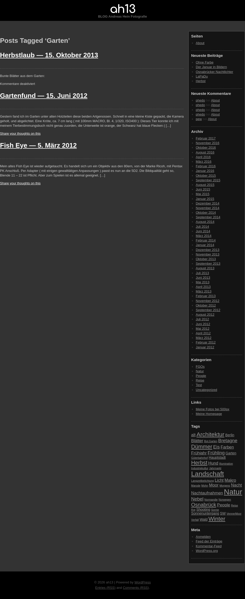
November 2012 (207, 301)
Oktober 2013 (206, 259)
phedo (200, 100)
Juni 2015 (203, 189)
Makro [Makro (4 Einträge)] (230, 480)
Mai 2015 (202, 194)
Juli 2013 (202, 273)
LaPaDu (202, 76)
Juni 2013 (203, 277)
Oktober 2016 (206, 147)
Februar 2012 (206, 342)
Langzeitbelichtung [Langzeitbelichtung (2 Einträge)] (202, 480)
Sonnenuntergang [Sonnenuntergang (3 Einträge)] (205, 513)
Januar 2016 (205, 171)
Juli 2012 (202, 319)
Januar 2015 (205, 199)
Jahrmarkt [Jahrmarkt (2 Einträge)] (215, 468)
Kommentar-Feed (209, 546)
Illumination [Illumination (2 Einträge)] (226, 463)
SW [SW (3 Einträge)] (223, 513)
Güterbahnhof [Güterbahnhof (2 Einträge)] (199, 457)
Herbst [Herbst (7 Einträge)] (199, 463)
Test (199, 385)
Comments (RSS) (136, 588)
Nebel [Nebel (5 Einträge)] (197, 499)
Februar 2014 (206, 240)
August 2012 (205, 314)
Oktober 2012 (206, 305)
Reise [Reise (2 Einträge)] (234, 505)
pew (199, 119)
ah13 (122, 9)
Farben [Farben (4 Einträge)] (227, 447)
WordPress (142, 582)
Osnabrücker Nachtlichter (214, 72)
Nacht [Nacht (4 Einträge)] (236, 485)
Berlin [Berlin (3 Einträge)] (229, 435)
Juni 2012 (203, 324)
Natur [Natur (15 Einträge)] (233, 492)
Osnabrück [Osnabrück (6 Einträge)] (203, 504)
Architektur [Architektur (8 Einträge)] (210, 434)
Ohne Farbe (204, 62)
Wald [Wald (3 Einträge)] (203, 519)
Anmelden (203, 537)
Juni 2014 (203, 231)
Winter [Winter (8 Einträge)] (217, 518)
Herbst (200, 81)
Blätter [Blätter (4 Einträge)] (197, 440)
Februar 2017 (206, 138)
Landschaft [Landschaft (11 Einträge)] (207, 474)
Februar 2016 (206, 166)
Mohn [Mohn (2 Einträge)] (204, 485)
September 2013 (208, 263)
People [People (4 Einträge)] (223, 505)
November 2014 (207, 208)
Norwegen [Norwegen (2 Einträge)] (225, 499)
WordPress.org (207, 551)
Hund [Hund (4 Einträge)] (213, 463)
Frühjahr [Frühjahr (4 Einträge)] (199, 453)
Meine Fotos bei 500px (212, 409)
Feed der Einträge (209, 541)
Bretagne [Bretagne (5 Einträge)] (227, 440)
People (201, 376)
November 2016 (207, 143)
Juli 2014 (202, 226)
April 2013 (203, 287)
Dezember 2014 (207, 203)
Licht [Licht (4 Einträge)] (219, 480)
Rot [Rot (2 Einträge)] (193, 509)
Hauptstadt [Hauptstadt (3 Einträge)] (217, 458)
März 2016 (203, 161)
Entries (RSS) (105, 588)
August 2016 (205, 152)
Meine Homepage (209, 414)
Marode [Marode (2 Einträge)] (195, 485)
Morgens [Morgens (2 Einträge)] (224, 485)
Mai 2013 (202, 282)
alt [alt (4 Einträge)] (193, 434)
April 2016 (203, 157)
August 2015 (205, 185)
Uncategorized (206, 390)
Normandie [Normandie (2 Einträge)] (211, 499)
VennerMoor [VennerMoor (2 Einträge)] (234, 513)
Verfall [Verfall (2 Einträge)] (195, 519)
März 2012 (203, 338)
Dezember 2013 (207, 250)
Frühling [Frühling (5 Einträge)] (216, 452)
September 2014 (208, 217)
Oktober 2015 (206, 175)
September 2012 (208, 310)
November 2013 (207, 254)
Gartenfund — (43, 95)
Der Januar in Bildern (211, 67)
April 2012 (203, 333)
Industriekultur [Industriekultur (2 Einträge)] (199, 468)
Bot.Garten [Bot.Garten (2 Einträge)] (210, 441)
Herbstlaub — (49, 55)
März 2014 (203, 236)
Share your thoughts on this (20, 133)
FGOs (200, 366)
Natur (200, 371)
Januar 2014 (205, 245)
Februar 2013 (206, 296)
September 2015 (208, 180)
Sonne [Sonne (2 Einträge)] (215, 509)
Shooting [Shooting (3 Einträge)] (203, 510)
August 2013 (205, 268)
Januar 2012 (205, 347)
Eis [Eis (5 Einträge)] (216, 447)
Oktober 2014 (206, 212)
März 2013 (203, 291)
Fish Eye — (38, 145)
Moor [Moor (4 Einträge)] (213, 485)
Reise (200, 380)
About (200, 43)
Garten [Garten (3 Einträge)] (231, 453)
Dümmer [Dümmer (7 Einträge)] (201, 446)
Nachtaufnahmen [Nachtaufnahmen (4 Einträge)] (207, 493)
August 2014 (205, 222)
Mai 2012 (202, 328)
